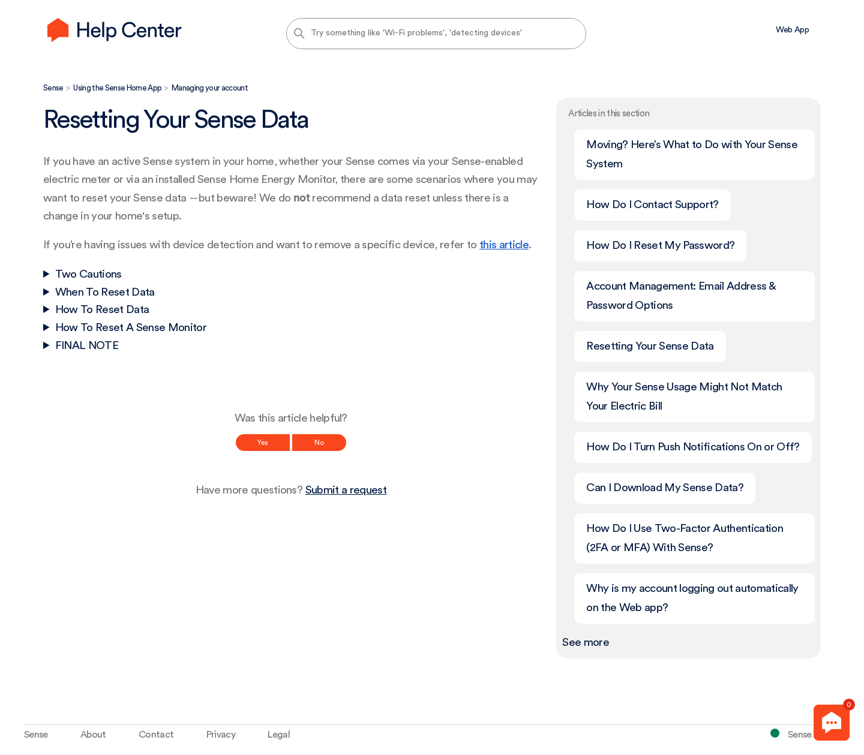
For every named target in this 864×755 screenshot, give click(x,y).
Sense (53, 88)
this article (504, 245)
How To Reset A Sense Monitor (130, 327)
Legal (279, 734)
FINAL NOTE (86, 345)
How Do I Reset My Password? (660, 245)
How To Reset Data (102, 309)
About (93, 734)
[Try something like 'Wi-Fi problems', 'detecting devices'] (436, 34)
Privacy (220, 734)
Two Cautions (88, 274)
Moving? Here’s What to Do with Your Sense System (691, 154)
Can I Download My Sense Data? (664, 488)
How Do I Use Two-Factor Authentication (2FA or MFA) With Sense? (684, 538)
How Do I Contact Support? (652, 204)
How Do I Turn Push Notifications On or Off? (692, 447)
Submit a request (345, 490)
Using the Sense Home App (117, 88)
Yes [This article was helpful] (262, 442)
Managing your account (210, 88)
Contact (156, 734)
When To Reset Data (105, 292)
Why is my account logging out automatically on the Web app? (692, 598)
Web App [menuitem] (792, 30)
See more (585, 642)
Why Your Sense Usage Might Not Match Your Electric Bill (684, 396)
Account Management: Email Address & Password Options (681, 296)
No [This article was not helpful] (319, 442)
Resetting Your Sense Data (649, 346)
